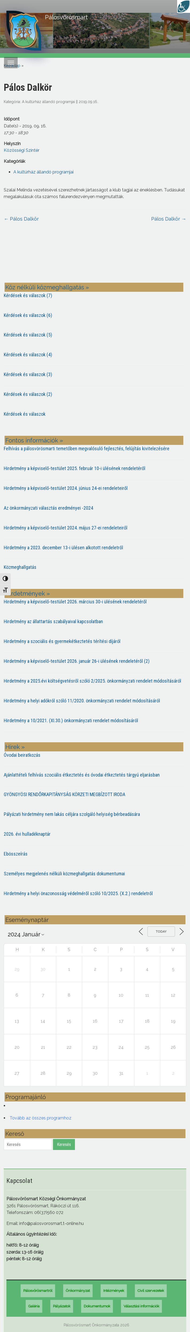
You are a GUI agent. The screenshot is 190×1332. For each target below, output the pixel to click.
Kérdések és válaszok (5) (28, 335)
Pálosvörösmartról (37, 1291)
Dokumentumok (97, 1306)
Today (161, 931)
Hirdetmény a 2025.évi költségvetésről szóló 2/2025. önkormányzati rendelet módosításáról (92, 681)
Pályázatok (61, 1306)
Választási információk (141, 1306)
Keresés (64, 1144)
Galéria (34, 1306)
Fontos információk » (34, 440)
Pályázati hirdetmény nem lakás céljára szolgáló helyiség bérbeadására (72, 814)
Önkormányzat (78, 1291)
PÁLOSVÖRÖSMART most (95, 256)
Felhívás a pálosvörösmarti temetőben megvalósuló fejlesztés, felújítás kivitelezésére (86, 448)
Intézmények (113, 1291)
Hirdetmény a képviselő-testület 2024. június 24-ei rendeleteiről (66, 488)
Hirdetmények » (27, 593)
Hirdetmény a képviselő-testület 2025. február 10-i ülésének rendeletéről (74, 468)
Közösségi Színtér (21, 150)
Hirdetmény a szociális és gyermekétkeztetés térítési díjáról (62, 641)
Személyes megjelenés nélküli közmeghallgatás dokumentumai (64, 873)
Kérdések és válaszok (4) (28, 354)
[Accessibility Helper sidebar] (183, 6)
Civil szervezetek (151, 1291)
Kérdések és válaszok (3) (28, 374)
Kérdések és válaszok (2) (28, 394)
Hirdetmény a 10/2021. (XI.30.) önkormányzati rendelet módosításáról (71, 720)
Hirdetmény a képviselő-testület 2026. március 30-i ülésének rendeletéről (75, 601)
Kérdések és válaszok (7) (28, 295)
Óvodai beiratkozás (22, 755)
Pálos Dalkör (21, 219)
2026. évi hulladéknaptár (27, 834)
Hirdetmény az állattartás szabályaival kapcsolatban (53, 621)
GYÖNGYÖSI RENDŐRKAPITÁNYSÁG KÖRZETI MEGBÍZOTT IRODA (64, 794)
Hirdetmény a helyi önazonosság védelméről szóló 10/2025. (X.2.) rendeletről (78, 893)
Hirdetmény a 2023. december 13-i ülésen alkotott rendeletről (63, 547)
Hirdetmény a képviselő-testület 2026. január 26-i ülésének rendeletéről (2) (77, 661)
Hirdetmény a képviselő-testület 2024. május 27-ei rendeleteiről (65, 528)
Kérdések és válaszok (24, 414)
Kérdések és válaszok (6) (28, 315)
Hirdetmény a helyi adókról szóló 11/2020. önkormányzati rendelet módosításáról (82, 700)
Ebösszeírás (16, 854)
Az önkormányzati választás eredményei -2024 (48, 508)
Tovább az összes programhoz (40, 1118)
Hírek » (15, 746)
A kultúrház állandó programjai (48, 102)
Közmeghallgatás (20, 567)
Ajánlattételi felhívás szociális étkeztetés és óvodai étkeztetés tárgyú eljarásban (82, 775)
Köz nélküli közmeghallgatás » (47, 287)
